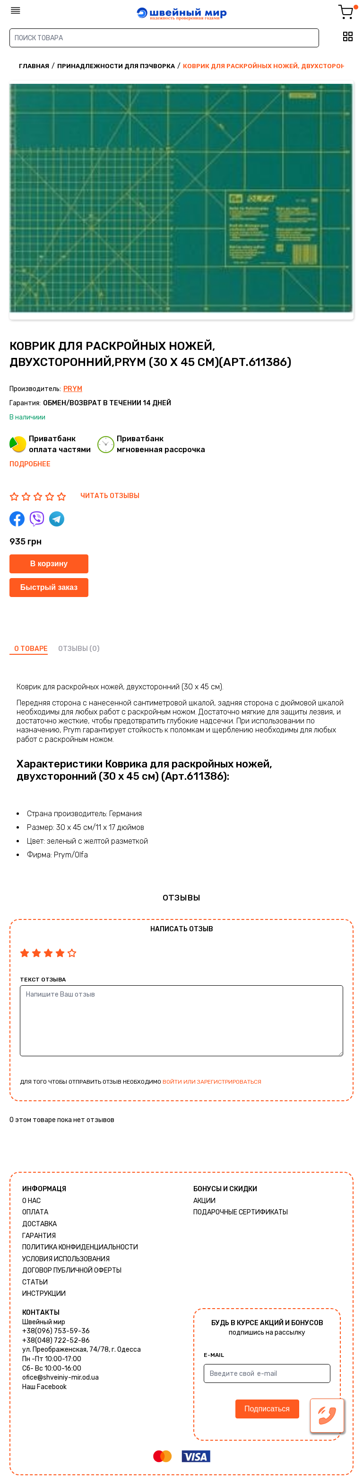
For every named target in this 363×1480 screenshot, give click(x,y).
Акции (204, 1201)
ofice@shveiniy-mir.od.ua (60, 1377)
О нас (31, 1201)
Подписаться (267, 1409)
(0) (94, 649)
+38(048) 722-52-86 (56, 1341)
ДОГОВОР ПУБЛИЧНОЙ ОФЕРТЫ (71, 1270)
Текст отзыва (43, 979)
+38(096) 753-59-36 (56, 1331)
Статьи (35, 1282)
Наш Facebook (44, 1387)
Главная (34, 66)
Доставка (39, 1224)
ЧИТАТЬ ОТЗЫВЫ (109, 496)
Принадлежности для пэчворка (116, 66)
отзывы (73, 649)
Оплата (35, 1212)
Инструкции (44, 1294)
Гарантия (39, 1236)
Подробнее (30, 464)
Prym (72, 389)
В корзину (49, 564)
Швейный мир (43, 1322)
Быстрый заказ (49, 587)
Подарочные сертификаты (240, 1212)
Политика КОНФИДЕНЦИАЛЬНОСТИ (80, 1247)
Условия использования (66, 1259)
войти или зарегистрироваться (212, 1082)
